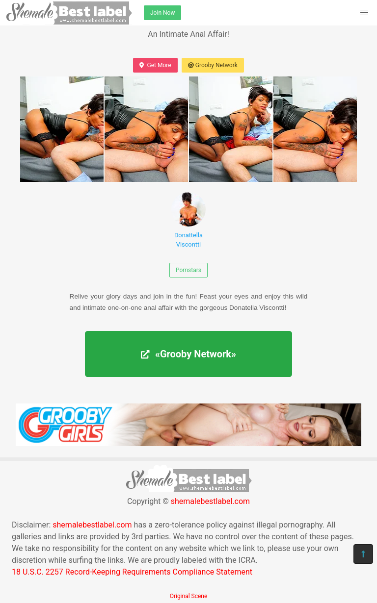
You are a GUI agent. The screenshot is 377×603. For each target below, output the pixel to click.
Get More (155, 65)
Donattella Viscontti (188, 220)
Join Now (162, 12)
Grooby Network (213, 65)
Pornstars (188, 270)
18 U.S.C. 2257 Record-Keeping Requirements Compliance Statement (132, 572)
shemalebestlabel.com (210, 501)
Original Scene (189, 596)
